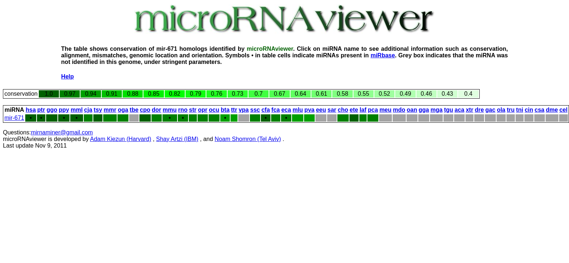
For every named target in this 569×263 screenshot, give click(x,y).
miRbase (383, 55)
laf (363, 110)
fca (276, 110)
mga (436, 110)
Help (67, 76)
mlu (297, 110)
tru (510, 110)
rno (183, 110)
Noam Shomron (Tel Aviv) (248, 139)
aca (459, 110)
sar (331, 110)
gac (490, 110)
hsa (31, 110)
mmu (170, 110)
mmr (110, 110)
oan (412, 110)
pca (373, 110)
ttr (234, 110)
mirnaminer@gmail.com (62, 132)
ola (501, 110)
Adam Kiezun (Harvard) (120, 139)
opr (202, 110)
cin (529, 110)
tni (519, 110)
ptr (41, 110)
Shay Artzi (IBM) (177, 139)
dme (552, 110)
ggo (51, 110)
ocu (214, 110)
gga (424, 110)
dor (156, 110)
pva (309, 110)
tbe (134, 110)
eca (286, 110)
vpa (244, 110)
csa (539, 110)
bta (225, 110)
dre (479, 110)
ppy (64, 110)
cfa (265, 110)
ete (354, 110)
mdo (399, 110)
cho (343, 110)
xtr (469, 110)
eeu (321, 110)
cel (563, 110)
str (192, 110)
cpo (145, 110)
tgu (448, 110)
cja (88, 110)
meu (385, 110)
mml (77, 110)
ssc (255, 110)
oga (123, 110)
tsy (98, 110)
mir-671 (14, 118)
